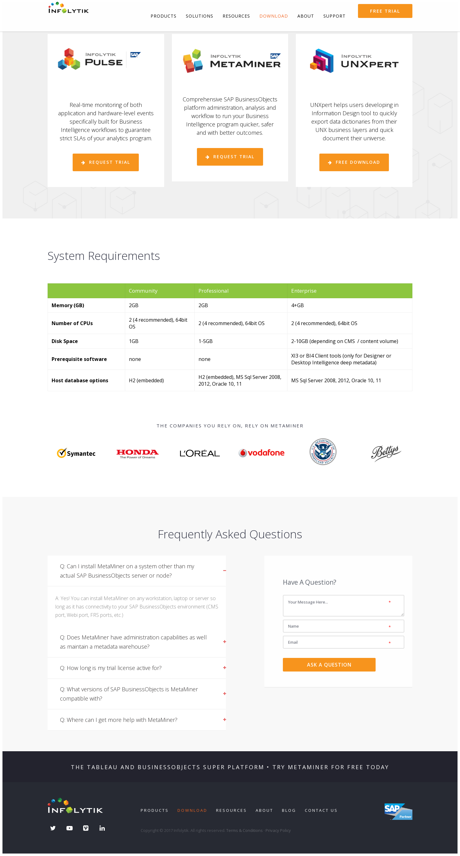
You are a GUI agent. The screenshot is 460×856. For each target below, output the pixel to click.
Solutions (199, 16)
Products (164, 16)
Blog (289, 810)
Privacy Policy (278, 830)
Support (334, 16)
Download (273, 16)
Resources (236, 16)
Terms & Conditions (244, 830)
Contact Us (321, 810)
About (305, 16)
